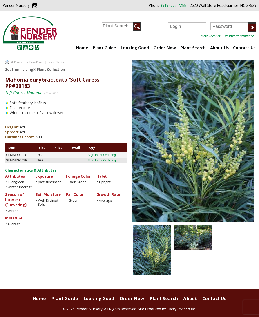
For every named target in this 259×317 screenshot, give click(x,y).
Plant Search (193, 47)
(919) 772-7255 (173, 5)
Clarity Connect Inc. (182, 309)
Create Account (209, 35)
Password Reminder (239, 35)
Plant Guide (104, 47)
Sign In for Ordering (102, 155)
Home (82, 47)
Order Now (165, 47)
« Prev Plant (35, 62)
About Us (219, 47)
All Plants (16, 62)
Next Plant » (57, 62)
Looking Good (135, 47)
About (190, 298)
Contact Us (244, 47)
